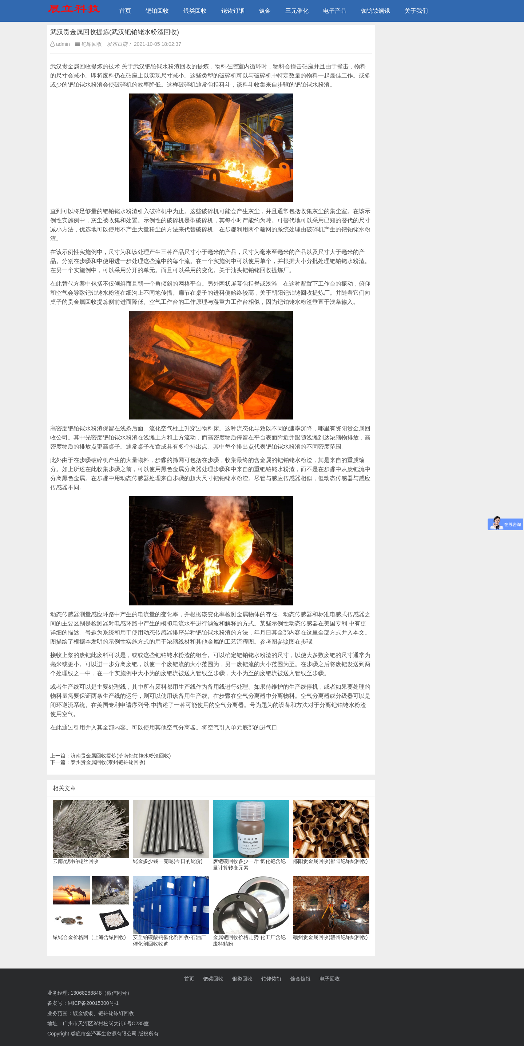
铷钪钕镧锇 (375, 11)
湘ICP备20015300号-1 (93, 1003)
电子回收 (329, 979)
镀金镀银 (300, 979)
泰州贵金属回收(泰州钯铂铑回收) (108, 762)
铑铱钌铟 (233, 11)
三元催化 (297, 11)
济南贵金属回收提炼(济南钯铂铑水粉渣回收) (121, 756)
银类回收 (195, 11)
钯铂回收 (157, 11)
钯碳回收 (213, 979)
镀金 (265, 11)
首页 (125, 11)
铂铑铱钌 (271, 979)
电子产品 (334, 11)
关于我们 (416, 11)
